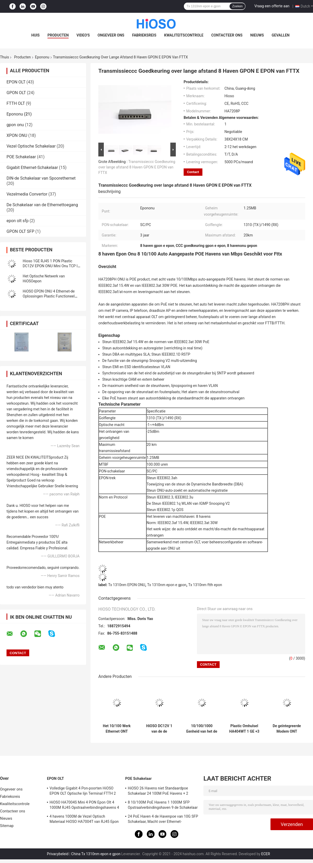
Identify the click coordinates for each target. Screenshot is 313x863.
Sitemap (7, 826)
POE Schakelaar (21, 156)
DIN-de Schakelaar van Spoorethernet (41, 178)
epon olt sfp (17, 220)
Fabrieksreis (144, 35)
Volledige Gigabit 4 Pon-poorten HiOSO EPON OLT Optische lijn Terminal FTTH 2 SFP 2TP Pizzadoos (83, 791)
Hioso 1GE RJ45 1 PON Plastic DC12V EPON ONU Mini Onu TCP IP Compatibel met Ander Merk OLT (51, 266)
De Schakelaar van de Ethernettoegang (42, 204)
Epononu (42, 57)
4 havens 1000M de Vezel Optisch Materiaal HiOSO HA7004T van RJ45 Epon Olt (84, 819)
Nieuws (257, 35)
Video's (83, 35)
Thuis (4, 57)
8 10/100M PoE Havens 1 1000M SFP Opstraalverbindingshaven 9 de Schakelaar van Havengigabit (163, 805)
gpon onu (15, 124)
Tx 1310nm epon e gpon (166, 585)
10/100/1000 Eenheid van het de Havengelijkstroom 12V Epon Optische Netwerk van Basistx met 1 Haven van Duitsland (202, 729)
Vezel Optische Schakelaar (31, 146)
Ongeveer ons (111, 35)
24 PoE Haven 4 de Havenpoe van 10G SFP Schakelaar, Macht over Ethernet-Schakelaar (163, 819)
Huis (35, 35)
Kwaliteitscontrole (183, 35)
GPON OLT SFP (20, 231)
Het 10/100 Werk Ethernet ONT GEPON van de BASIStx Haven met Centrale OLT (117, 729)
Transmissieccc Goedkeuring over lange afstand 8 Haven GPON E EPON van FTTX (136, 167)
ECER (265, 854)
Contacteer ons (227, 35)
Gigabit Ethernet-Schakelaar (32, 167)
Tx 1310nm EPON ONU (126, 585)
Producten (58, 35)
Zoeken (237, 6)
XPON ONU (17, 135)
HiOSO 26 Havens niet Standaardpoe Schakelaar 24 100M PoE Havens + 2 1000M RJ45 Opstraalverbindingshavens (161, 791)
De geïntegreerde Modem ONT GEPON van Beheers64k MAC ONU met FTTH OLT (287, 729)
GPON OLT (16, 92)
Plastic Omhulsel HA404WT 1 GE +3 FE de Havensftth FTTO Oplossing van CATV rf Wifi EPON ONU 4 (244, 729)
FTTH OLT (16, 103)
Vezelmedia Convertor (27, 194)
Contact (193, 172)
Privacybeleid (58, 854)
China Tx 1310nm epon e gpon (96, 854)
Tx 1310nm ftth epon (205, 585)
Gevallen (281, 35)
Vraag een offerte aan (271, 6)
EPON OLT (16, 82)
